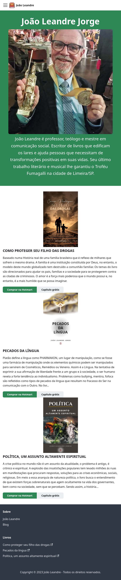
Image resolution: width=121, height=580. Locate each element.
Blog (6, 524)
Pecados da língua (16, 550)
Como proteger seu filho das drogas (28, 545)
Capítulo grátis (50, 289)
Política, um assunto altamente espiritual (31, 556)
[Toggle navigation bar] (5, 5)
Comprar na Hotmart (19, 289)
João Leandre (11, 519)
